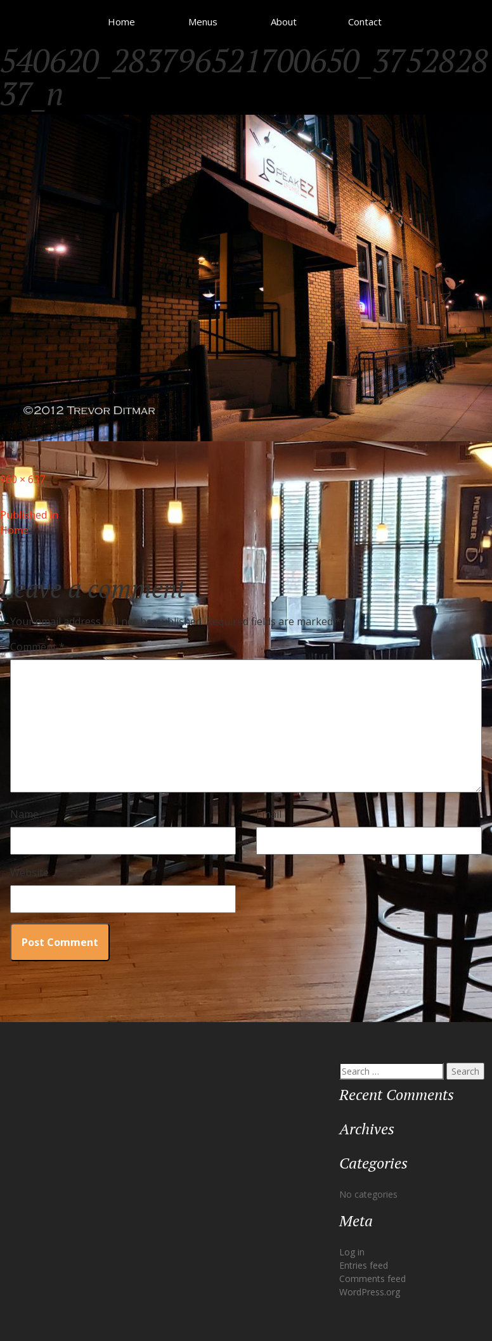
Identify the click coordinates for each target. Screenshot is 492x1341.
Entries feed (363, 1265)
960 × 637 (22, 479)
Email (269, 814)
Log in (352, 1252)
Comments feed (372, 1279)
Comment (37, 647)
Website (29, 872)
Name (24, 814)
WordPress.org (369, 1292)
